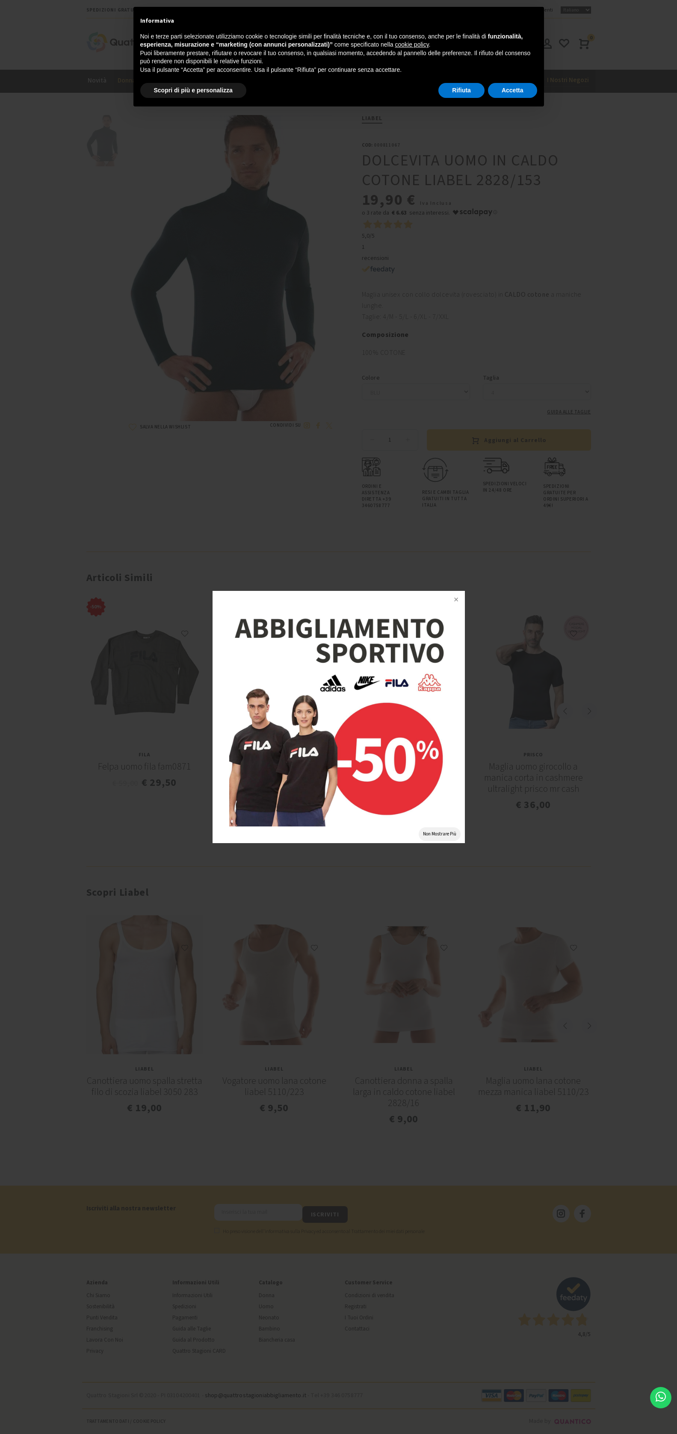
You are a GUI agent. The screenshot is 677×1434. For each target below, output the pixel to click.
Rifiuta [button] (461, 90)
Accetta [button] (512, 90)
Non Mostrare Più (439, 834)
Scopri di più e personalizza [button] (193, 90)
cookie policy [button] (412, 44)
